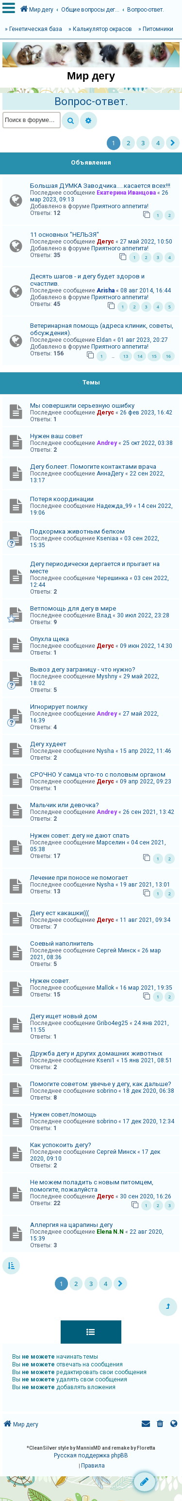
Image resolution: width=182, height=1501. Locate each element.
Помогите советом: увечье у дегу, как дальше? (100, 1083)
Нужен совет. (50, 980)
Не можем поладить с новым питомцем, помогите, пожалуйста (91, 1186)
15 (153, 356)
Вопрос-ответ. (91, 101)
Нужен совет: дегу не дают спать (80, 835)
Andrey (107, 443)
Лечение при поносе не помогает (79, 877)
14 (139, 356)
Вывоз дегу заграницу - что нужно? (82, 669)
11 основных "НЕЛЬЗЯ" (64, 234)
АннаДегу (110, 473)
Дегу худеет (48, 744)
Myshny (107, 676)
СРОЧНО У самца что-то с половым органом (97, 774)
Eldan (104, 340)
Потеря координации (62, 499)
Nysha (105, 751)
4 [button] (158, 142)
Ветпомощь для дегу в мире (73, 608)
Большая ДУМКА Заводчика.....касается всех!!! (100, 185)
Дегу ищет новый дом (63, 1016)
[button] (173, 143)
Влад (104, 615)
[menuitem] (160, 1424)
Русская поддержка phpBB (91, 1455)
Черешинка (112, 578)
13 (125, 356)
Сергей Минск (116, 950)
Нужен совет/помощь (63, 1114)
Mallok (105, 987)
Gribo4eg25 (112, 1023)
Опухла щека (49, 639)
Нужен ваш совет (56, 436)
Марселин (111, 842)
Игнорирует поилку (58, 706)
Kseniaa (107, 538)
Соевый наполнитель (62, 943)
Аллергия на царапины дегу (71, 1224)
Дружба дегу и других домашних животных (96, 1053)
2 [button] (128, 142)
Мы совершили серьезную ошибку (82, 405)
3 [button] (143, 142)
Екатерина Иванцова (126, 192)
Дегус (105, 241)
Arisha (106, 290)
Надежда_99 (114, 506)
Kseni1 (106, 1060)
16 (168, 356)
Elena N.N (110, 1231)
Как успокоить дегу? (60, 1145)
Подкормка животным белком (77, 531)
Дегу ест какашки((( (59, 913)
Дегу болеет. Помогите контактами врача (93, 466)
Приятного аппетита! (120, 206)
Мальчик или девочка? (64, 805)
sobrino (107, 1090)
